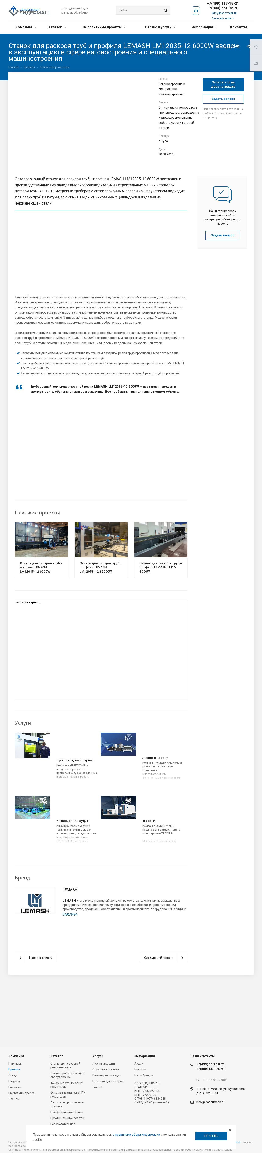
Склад (12, 1075)
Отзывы (14, 1099)
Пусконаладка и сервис (75, 760)
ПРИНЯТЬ (211, 1136)
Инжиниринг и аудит (72, 821)
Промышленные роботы (67, 1118)
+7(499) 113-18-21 (210, 1064)
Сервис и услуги (160, 27)
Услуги (97, 1056)
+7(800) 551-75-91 (223, 8)
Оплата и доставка (105, 1069)
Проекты (14, 1069)
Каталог (57, 27)
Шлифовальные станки (66, 1112)
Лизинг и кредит (155, 758)
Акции (138, 1063)
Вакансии (15, 1087)
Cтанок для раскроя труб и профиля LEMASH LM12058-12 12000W (101, 567)
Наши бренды (143, 1075)
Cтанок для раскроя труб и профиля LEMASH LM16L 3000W (160, 567)
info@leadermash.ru (224, 13)
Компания (26, 27)
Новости (140, 1069)
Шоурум (14, 1081)
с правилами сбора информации (136, 1134)
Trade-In (148, 821)
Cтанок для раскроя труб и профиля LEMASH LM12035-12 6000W (41, 567)
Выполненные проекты (104, 27)
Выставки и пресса (21, 1093)
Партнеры (15, 1063)
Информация (204, 27)
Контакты (238, 27)
